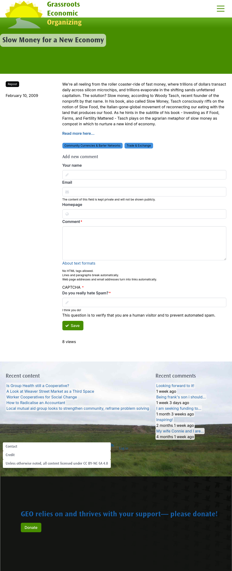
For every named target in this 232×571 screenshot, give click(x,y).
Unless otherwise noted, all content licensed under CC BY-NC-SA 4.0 (57, 464)
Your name (72, 165)
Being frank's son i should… (181, 397)
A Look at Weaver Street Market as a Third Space (50, 391)
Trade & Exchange (139, 145)
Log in (123, 448)
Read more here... (78, 133)
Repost (12, 84)
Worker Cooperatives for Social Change (41, 397)
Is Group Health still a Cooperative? (37, 385)
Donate (31, 527)
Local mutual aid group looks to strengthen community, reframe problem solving (77, 408)
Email (67, 182)
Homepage (72, 204)
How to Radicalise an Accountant (35, 402)
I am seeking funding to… (179, 408)
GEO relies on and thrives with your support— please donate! (119, 515)
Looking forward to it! (175, 385)
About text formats (78, 263)
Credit (10, 455)
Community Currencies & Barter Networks (92, 145)
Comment (71, 221)
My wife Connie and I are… (180, 431)
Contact (11, 447)
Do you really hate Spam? (85, 293)
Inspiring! (164, 419)
